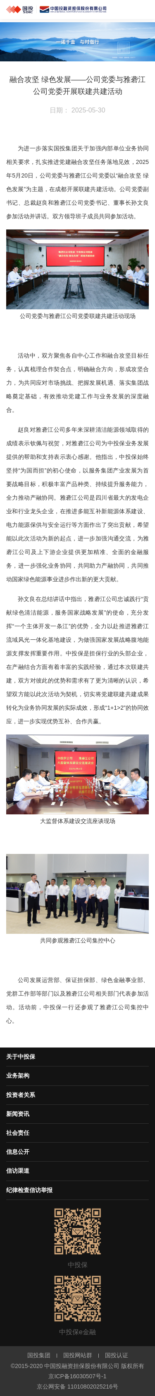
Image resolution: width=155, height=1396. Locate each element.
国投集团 (38, 1355)
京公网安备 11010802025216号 (77, 1386)
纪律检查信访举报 (29, 1190)
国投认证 (116, 1355)
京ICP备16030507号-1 (77, 1376)
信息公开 (17, 1151)
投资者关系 (20, 1095)
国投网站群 (77, 1355)
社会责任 (17, 1132)
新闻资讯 (17, 1114)
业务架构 (17, 1075)
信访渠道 (17, 1170)
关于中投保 (20, 1056)
